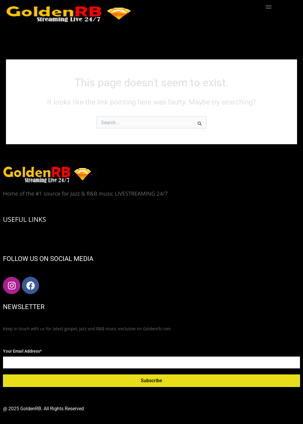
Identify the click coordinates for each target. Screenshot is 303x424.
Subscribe (151, 380)
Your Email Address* (22, 351)
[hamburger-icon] (268, 7)
